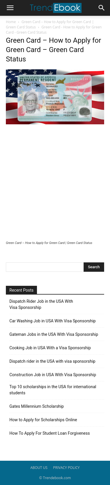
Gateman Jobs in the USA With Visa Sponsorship (53, 334)
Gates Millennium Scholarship (36, 406)
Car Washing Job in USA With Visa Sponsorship (52, 321)
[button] (10, 8)
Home (11, 21)
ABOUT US (38, 467)
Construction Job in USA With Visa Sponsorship (52, 374)
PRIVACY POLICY (66, 467)
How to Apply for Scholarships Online (43, 419)
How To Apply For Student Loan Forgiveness (49, 433)
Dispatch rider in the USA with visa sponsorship (52, 361)
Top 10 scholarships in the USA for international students (52, 389)
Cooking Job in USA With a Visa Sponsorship (50, 347)
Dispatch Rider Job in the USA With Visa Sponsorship (41, 304)
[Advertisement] (55, 183)
